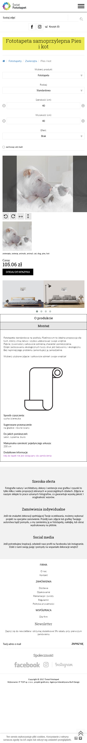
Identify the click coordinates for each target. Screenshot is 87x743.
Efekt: (43, 130)
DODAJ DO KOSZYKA (18, 272)
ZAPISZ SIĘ (77, 643)
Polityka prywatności (43, 603)
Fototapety (15, 60)
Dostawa (43, 588)
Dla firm (43, 616)
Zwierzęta (31, 60)
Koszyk (52, 26)
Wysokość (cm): (43, 115)
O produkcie (43, 318)
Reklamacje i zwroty (43, 596)
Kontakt (44, 575)
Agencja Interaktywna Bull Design (65, 682)
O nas (44, 571)
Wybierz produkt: (44, 69)
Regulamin (43, 599)
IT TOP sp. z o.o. (26, 682)
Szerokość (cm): (44, 99)
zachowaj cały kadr (14, 147)
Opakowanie (43, 592)
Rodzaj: (43, 84)
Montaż (43, 326)
